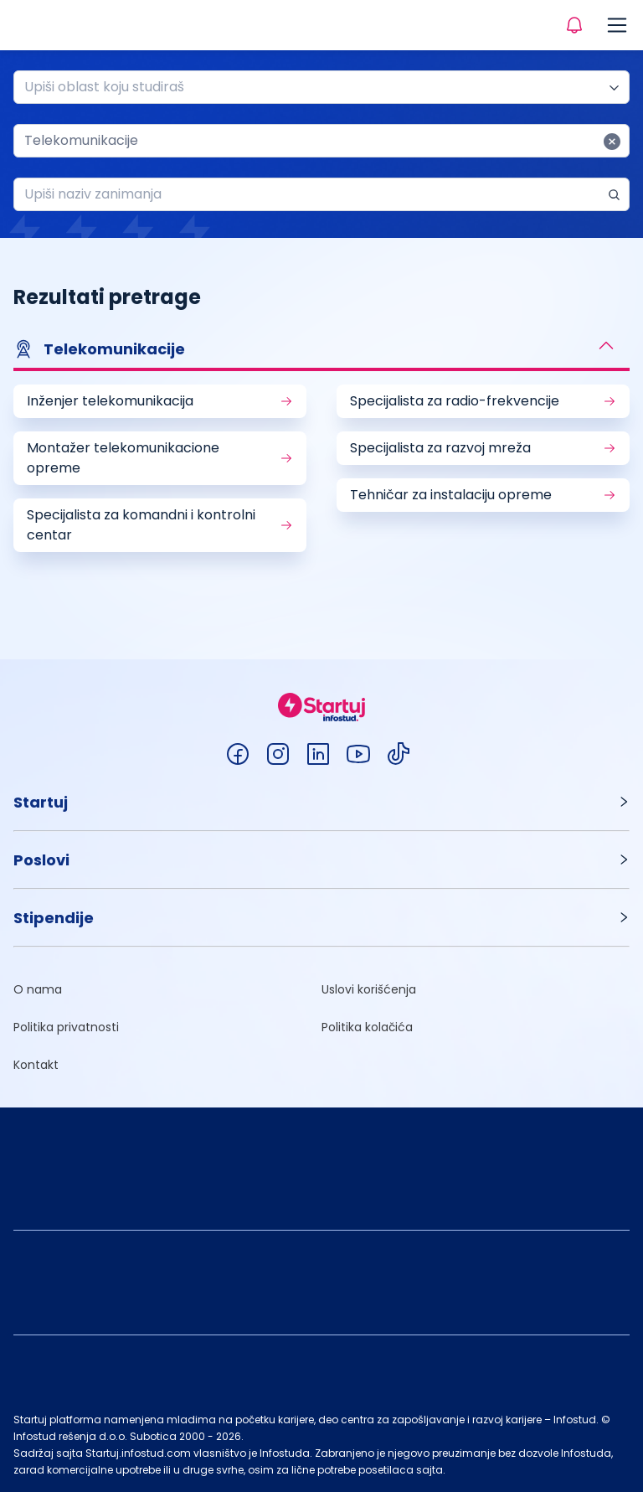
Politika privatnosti (66, 1027)
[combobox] (314, 87)
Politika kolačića (367, 1027)
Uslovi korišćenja (369, 989)
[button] (321, 351)
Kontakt (36, 1064)
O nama (37, 989)
